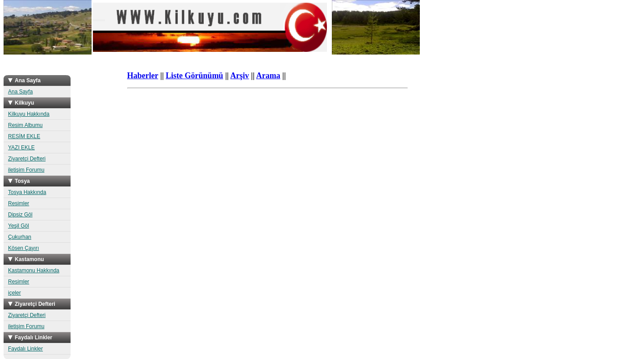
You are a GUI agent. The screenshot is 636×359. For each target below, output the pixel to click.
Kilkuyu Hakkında (29, 114)
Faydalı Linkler (25, 349)
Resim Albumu (25, 125)
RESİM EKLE (24, 136)
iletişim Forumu (26, 170)
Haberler (143, 75)
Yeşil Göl (18, 226)
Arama (268, 75)
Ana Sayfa (20, 92)
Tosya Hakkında (27, 192)
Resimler (18, 203)
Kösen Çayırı (23, 248)
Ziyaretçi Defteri (27, 159)
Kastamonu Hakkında (33, 270)
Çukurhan (19, 237)
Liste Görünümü (194, 75)
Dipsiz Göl (20, 214)
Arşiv (239, 75)
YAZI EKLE (21, 147)
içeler (14, 293)
